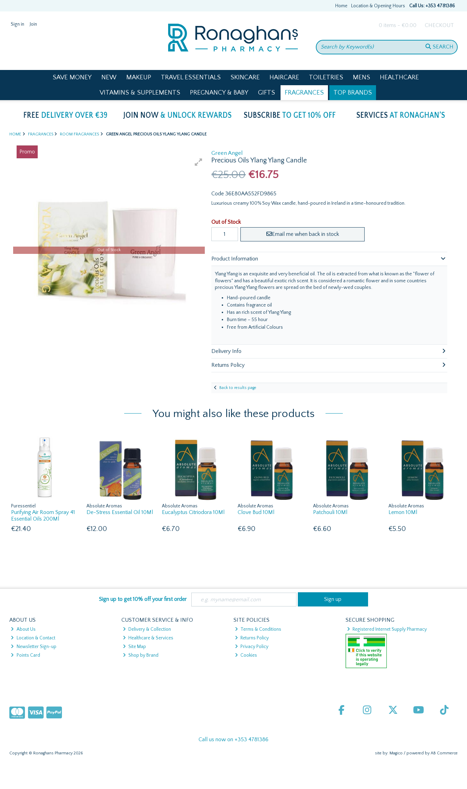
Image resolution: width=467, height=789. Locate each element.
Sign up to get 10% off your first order (142, 599)
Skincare (245, 77)
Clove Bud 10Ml (256, 512)
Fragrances (304, 92)
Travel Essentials (191, 77)
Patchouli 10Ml (330, 512)
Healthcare (399, 77)
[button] (198, 162)
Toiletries (326, 77)
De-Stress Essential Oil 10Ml (119, 512)
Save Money (72, 77)
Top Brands (352, 92)
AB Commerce (444, 753)
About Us (23, 629)
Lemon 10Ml (402, 512)
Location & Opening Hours (378, 6)
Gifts (266, 92)
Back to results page (237, 387)
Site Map (134, 646)
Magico (396, 753)
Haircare (284, 77)
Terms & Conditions (258, 629)
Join (33, 24)
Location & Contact (33, 638)
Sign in (17, 24)
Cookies (246, 655)
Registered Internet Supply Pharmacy (387, 629)
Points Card (25, 655)
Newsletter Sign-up (33, 646)
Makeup (138, 77)
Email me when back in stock (302, 234)
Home (341, 6)
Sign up (332, 599)
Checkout (439, 25)
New (109, 77)
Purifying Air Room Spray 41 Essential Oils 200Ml (43, 515)
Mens (361, 77)
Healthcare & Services (148, 638)
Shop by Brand (140, 655)
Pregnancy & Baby (219, 92)
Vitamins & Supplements (140, 92)
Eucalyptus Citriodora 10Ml (193, 512)
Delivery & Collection (147, 629)
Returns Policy (252, 638)
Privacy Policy (251, 646)
